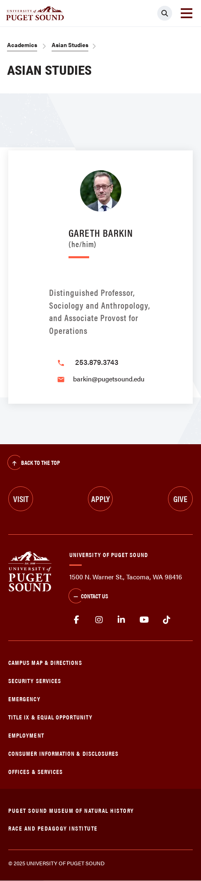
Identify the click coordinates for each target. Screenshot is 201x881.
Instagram (99, 620)
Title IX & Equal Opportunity (50, 716)
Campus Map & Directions (45, 662)
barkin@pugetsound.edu (108, 378)
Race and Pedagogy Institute (53, 828)
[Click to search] (164, 13)
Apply (100, 499)
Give (180, 499)
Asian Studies (70, 44)
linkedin (121, 620)
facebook (76, 620)
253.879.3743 (96, 362)
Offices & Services (35, 771)
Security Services (34, 680)
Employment (26, 735)
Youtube (144, 620)
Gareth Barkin (101, 236)
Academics (22, 44)
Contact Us (88, 596)
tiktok (166, 620)
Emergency (24, 698)
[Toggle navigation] (186, 13)
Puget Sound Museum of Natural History (71, 810)
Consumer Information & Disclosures (63, 753)
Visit (20, 499)
